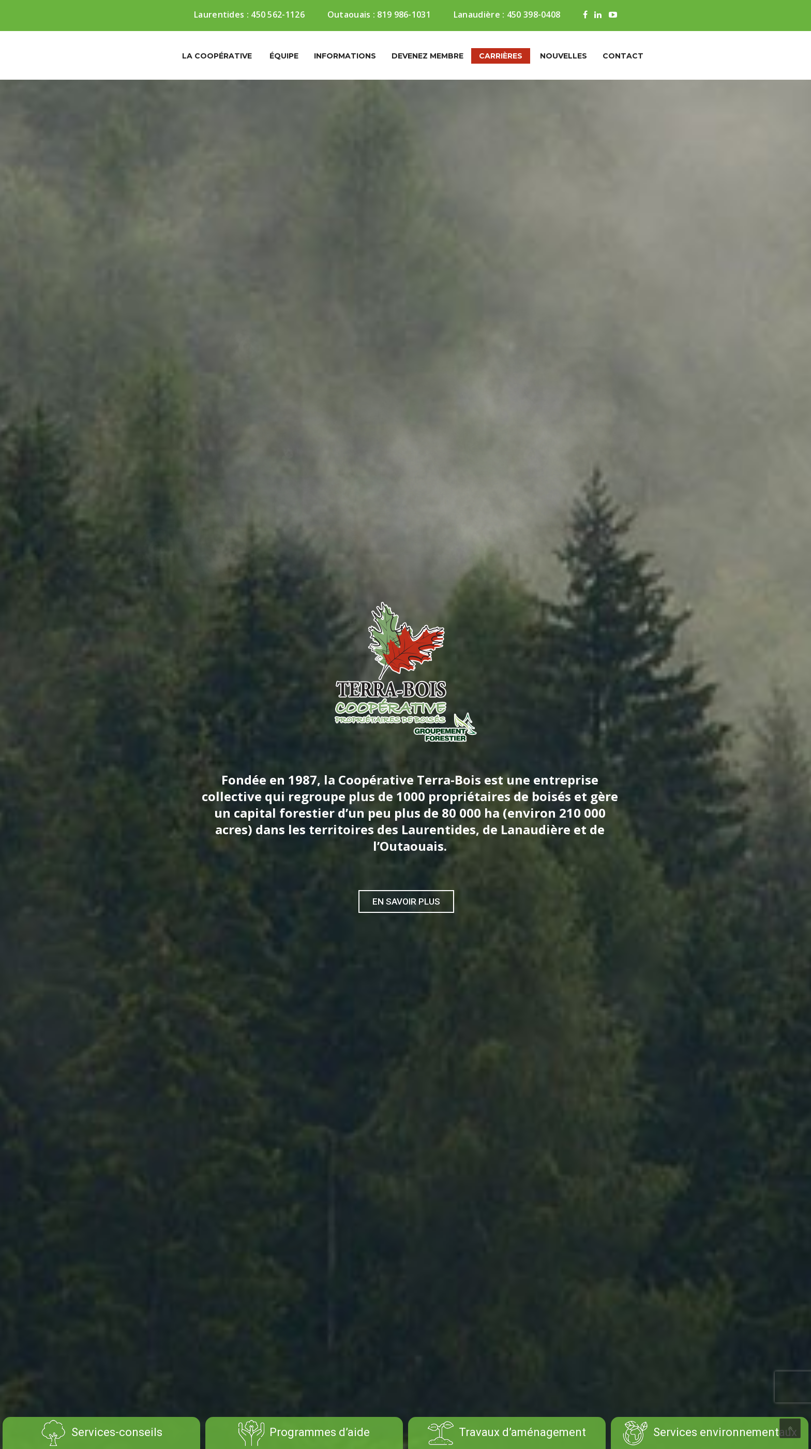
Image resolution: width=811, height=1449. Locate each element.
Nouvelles (563, 56)
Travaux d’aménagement (507, 1433)
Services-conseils (101, 1433)
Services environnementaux (709, 1433)
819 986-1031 (404, 14)
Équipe (283, 56)
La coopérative (217, 56)
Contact (623, 56)
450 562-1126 (278, 14)
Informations (345, 56)
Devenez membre (427, 56)
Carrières (500, 56)
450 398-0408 (534, 14)
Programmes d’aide (304, 1433)
